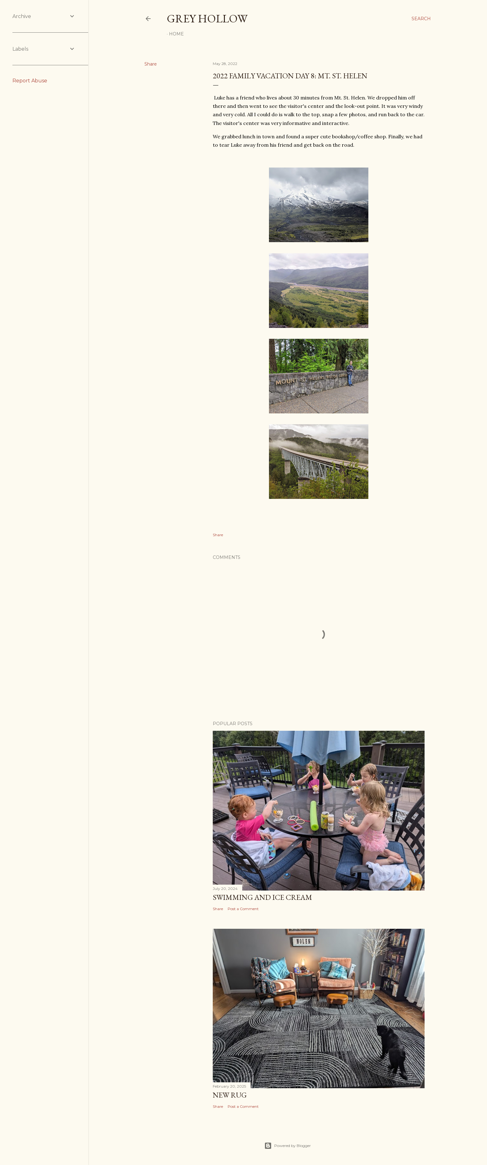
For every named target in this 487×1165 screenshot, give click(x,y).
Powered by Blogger (287, 1145)
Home (176, 34)
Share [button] (150, 64)
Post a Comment (243, 908)
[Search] (421, 18)
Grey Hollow (207, 18)
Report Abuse (29, 81)
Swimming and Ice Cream (262, 897)
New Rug (230, 1095)
